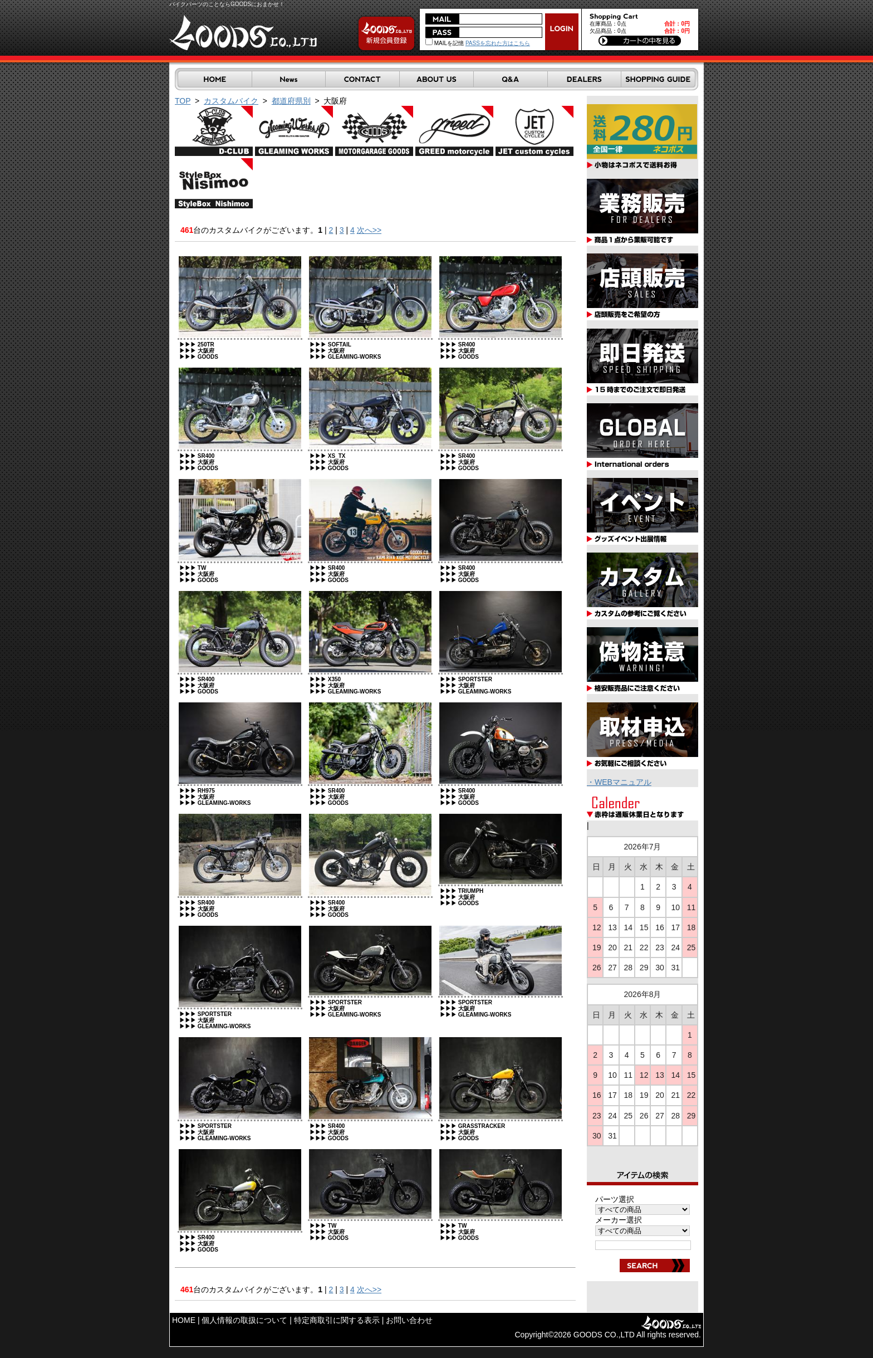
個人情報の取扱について (244, 1320)
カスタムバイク (231, 100)
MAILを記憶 (444, 43)
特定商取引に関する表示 (337, 1320)
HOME (183, 1320)
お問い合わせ (409, 1320)
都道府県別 (291, 100)
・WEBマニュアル (619, 782)
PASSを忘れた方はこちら (497, 43)
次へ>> (369, 230)
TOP (182, 100)
